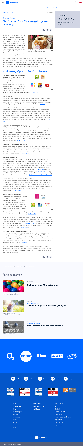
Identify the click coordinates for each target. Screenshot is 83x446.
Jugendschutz (59, 420)
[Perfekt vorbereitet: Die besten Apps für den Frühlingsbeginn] (41, 308)
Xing (70, 379)
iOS (37, 92)
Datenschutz (59, 414)
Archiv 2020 (35, 7)
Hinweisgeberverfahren (63, 417)
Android (33, 92)
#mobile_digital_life (29, 266)
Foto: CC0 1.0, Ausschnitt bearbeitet (36, 51)
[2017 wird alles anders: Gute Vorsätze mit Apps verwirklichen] (41, 327)
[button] (43, 30)
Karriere (15, 422)
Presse (15, 425)
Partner (15, 420)
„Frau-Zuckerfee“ (41, 171)
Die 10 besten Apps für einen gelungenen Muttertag (51, 7)
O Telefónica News (26, 7)
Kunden (15, 414)
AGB (56, 406)
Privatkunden (37, 404)
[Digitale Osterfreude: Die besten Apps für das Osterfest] (41, 288)
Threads (46, 379)
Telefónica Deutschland (15, 7)
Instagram (32, 379)
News (14, 428)
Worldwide (36, 409)
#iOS (23, 266)
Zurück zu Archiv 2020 (8, 12)
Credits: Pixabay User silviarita (35, 50)
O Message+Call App (28, 223)
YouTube (59, 379)
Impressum (58, 425)
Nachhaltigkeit (17, 412)
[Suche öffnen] (75, 2)
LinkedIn (19, 379)
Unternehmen (17, 406)
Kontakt (57, 409)
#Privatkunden (18, 266)
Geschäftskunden (39, 406)
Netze (15, 409)
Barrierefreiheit (60, 422)
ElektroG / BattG (60, 412)
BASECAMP (59, 404)
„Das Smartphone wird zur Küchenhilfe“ (40, 175)
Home (15, 404)
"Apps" (60, 24)
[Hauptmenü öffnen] (2, 2)
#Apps (12, 266)
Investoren (16, 417)
